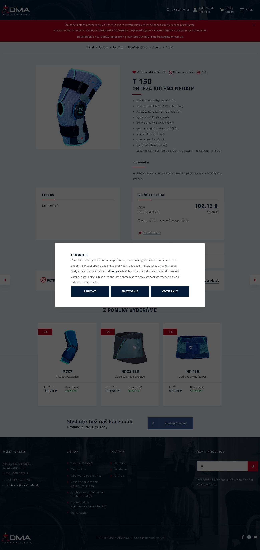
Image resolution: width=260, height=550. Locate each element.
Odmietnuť (170, 291)
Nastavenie (130, 291)
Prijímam (90, 291)
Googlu (114, 271)
